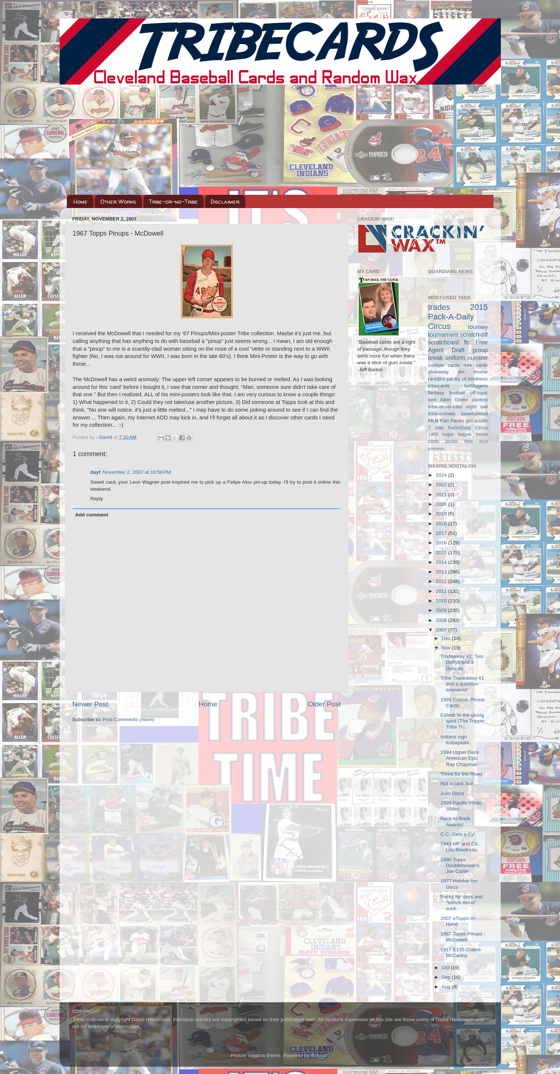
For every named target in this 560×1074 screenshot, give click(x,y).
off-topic (479, 392)
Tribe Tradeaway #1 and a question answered (462, 683)
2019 (442, 513)
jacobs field (459, 441)
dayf (95, 472)
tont (432, 399)
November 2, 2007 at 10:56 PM (137, 472)
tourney (478, 326)
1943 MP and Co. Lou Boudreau (459, 846)
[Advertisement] (280, 139)
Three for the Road (461, 774)
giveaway (438, 372)
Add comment (91, 515)
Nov (447, 648)
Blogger (319, 1055)
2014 (442, 562)
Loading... (368, 387)
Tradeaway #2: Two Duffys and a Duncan (462, 662)
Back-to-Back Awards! (455, 821)
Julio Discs (452, 793)
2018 (442, 523)
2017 (442, 533)
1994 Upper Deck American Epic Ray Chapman (459, 758)
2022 (442, 484)
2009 (442, 610)
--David (104, 437)
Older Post (324, 704)
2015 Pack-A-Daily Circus (458, 316)
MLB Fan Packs (446, 420)
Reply (96, 498)
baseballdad (474, 413)
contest (480, 399)
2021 (442, 494)
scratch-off (474, 334)
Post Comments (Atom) (128, 719)
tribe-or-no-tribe (445, 406)
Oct (446, 967)
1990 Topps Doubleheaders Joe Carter (460, 865)
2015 (442, 552)
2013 (442, 571)
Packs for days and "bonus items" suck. (461, 902)
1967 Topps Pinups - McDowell (463, 936)
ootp (439, 427)
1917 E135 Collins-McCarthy (461, 952)
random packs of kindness (458, 379)
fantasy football (446, 392)
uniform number (466, 357)
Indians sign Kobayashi (454, 739)
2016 (442, 542)
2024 (442, 475)
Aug (447, 986)
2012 (442, 581)
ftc (467, 342)
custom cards (444, 365)
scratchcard (443, 342)
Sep (447, 977)
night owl (477, 406)
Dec (447, 638)
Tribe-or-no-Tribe (173, 201)
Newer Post (90, 704)
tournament (443, 334)
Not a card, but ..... (460, 783)
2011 (442, 591)
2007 (442, 630)
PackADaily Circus (468, 427)
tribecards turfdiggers (458, 386)
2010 (442, 601)
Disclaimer (225, 201)
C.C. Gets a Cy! (457, 834)
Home (81, 201)
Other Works (118, 201)
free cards (475, 365)
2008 (442, 620)
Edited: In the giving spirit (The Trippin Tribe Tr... (462, 721)
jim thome (473, 372)
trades (439, 307)
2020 (442, 504)
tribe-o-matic (442, 413)
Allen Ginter (454, 399)
